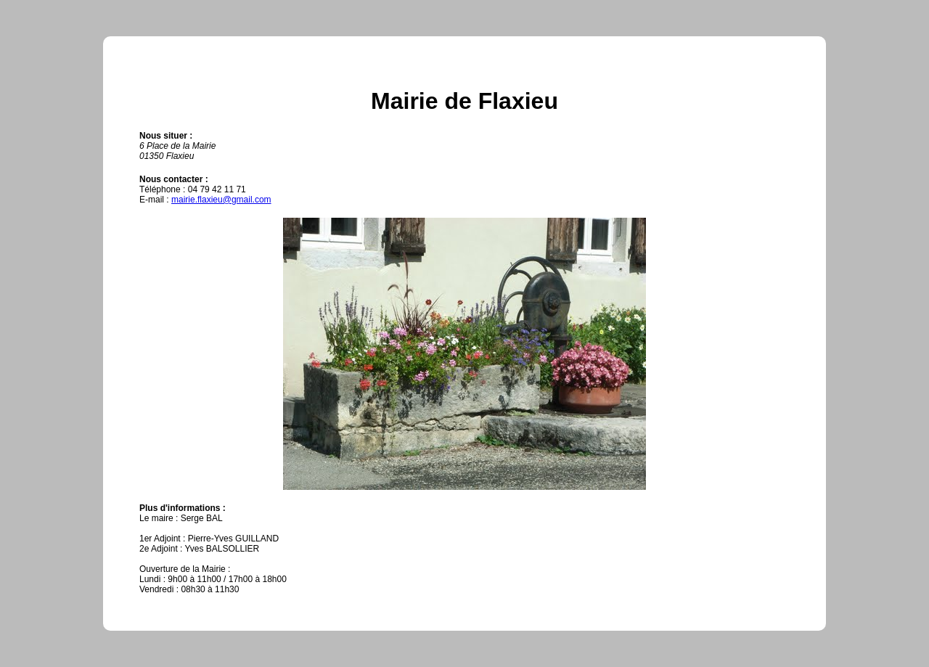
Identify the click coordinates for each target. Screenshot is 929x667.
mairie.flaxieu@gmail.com (221, 200)
